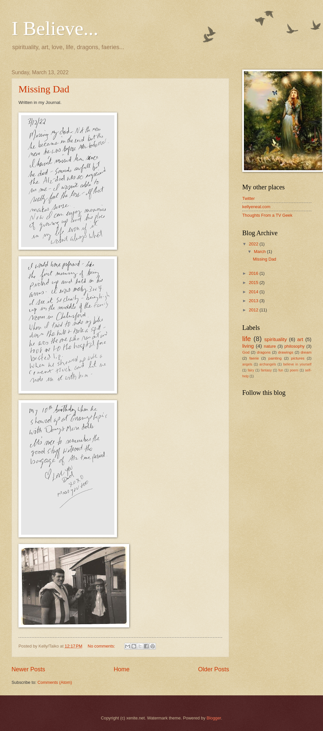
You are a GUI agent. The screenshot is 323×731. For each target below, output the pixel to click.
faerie (254, 358)
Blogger (214, 717)
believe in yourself (297, 364)
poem (294, 370)
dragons (264, 352)
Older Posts (213, 669)
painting (275, 358)
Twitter (248, 198)
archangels (267, 364)
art (300, 339)
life (246, 338)
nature (270, 346)
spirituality (275, 339)
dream (306, 352)
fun (281, 370)
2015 (254, 282)
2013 (254, 300)
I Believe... (55, 28)
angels (247, 364)
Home (122, 669)
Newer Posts (28, 669)
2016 (254, 273)
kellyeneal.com (256, 206)
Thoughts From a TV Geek (267, 215)
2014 (254, 291)
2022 (254, 243)
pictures (298, 358)
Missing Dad (43, 88)
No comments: (102, 646)
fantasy (266, 370)
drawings (285, 352)
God (246, 352)
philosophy (294, 346)
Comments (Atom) (55, 682)
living (248, 346)
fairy (251, 370)
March (260, 251)
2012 (254, 309)
